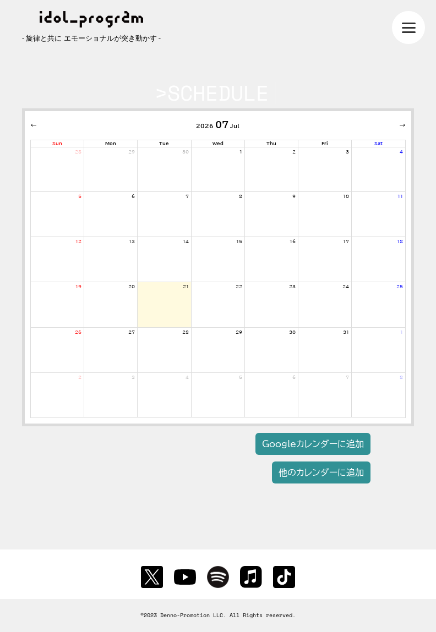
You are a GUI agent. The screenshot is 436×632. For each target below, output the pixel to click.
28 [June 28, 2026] (78, 152)
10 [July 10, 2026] (346, 196)
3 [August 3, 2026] (133, 377)
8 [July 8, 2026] (240, 196)
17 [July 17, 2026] (346, 241)
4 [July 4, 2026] (401, 152)
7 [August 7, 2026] (347, 377)
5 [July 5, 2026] (79, 196)
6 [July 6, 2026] (133, 196)
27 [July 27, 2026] (131, 332)
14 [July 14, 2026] (186, 241)
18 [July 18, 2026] (400, 241)
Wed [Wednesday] (218, 143)
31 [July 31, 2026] (346, 332)
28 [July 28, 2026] (185, 332)
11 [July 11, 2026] (400, 196)
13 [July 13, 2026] (132, 241)
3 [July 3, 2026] (347, 152)
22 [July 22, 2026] (239, 286)
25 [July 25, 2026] (399, 286)
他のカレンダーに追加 (321, 472)
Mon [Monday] (110, 143)
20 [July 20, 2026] (131, 286)
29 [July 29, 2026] (239, 332)
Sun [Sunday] (57, 143)
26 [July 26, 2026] (78, 332)
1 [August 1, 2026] (401, 332)
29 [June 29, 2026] (131, 152)
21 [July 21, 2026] (186, 286)
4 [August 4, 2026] (187, 377)
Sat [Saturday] (378, 143)
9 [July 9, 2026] (294, 196)
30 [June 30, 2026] (185, 152)
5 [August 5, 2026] (240, 377)
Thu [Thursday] (271, 143)
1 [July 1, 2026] (240, 152)
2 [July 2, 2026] (294, 152)
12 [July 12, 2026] (78, 241)
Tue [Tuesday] (164, 143)
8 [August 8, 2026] (401, 377)
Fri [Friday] (324, 143)
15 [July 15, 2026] (239, 241)
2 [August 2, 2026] (79, 377)
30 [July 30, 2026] (292, 332)
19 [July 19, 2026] (78, 286)
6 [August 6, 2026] (294, 377)
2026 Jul (217, 124)
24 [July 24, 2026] (345, 286)
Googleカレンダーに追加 (313, 443)
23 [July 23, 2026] (292, 286)
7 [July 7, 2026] (187, 196)
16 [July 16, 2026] (293, 241)
